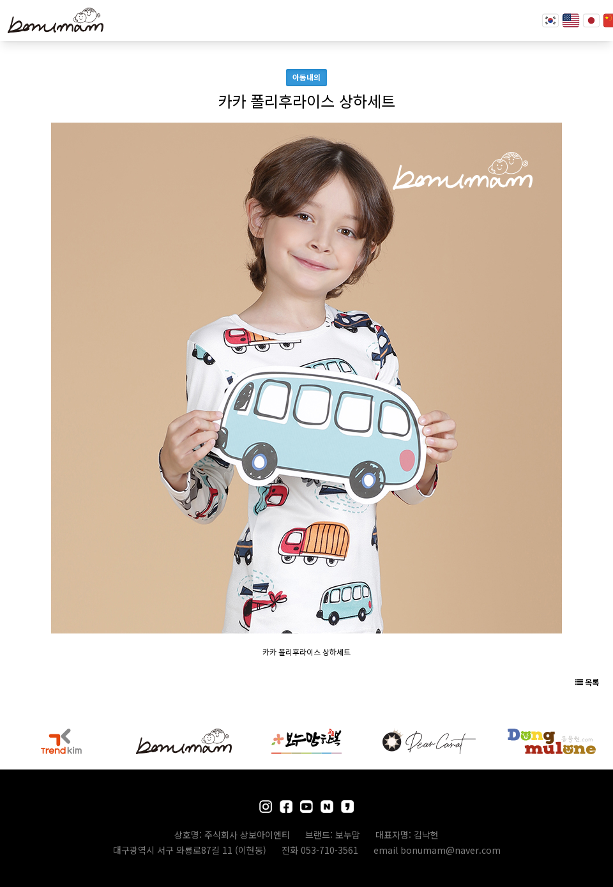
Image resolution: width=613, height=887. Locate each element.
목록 (587, 681)
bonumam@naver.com (450, 850)
